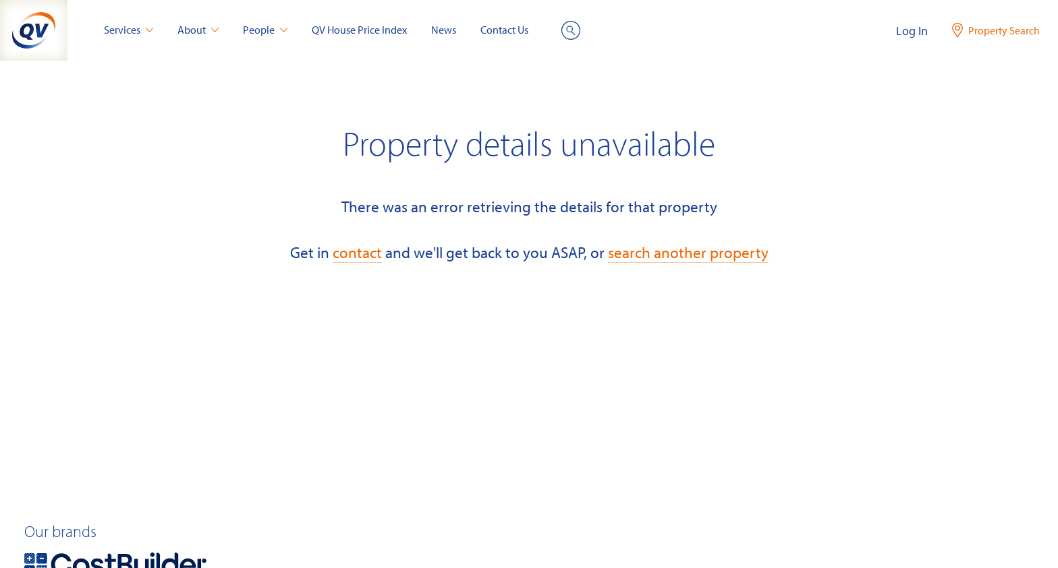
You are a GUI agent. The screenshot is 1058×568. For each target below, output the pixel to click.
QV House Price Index (359, 29)
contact (357, 252)
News (443, 29)
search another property (688, 252)
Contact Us (504, 29)
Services (128, 29)
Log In (912, 30)
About (198, 29)
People (265, 29)
